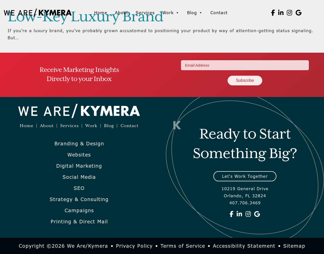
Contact (219, 12)
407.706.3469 (245, 203)
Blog (195, 13)
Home (100, 12)
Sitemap (294, 246)
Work (170, 13)
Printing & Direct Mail (79, 221)
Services (145, 12)
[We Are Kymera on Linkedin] (281, 13)
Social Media (79, 177)
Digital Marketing (79, 166)
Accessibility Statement (244, 246)
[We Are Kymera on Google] (299, 13)
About (121, 12)
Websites (79, 154)
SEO (79, 188)
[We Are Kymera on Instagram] (289, 13)
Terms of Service (182, 246)
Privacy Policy (134, 246)
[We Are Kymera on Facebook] (273, 13)
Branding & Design (79, 143)
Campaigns (79, 210)
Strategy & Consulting (79, 199)
